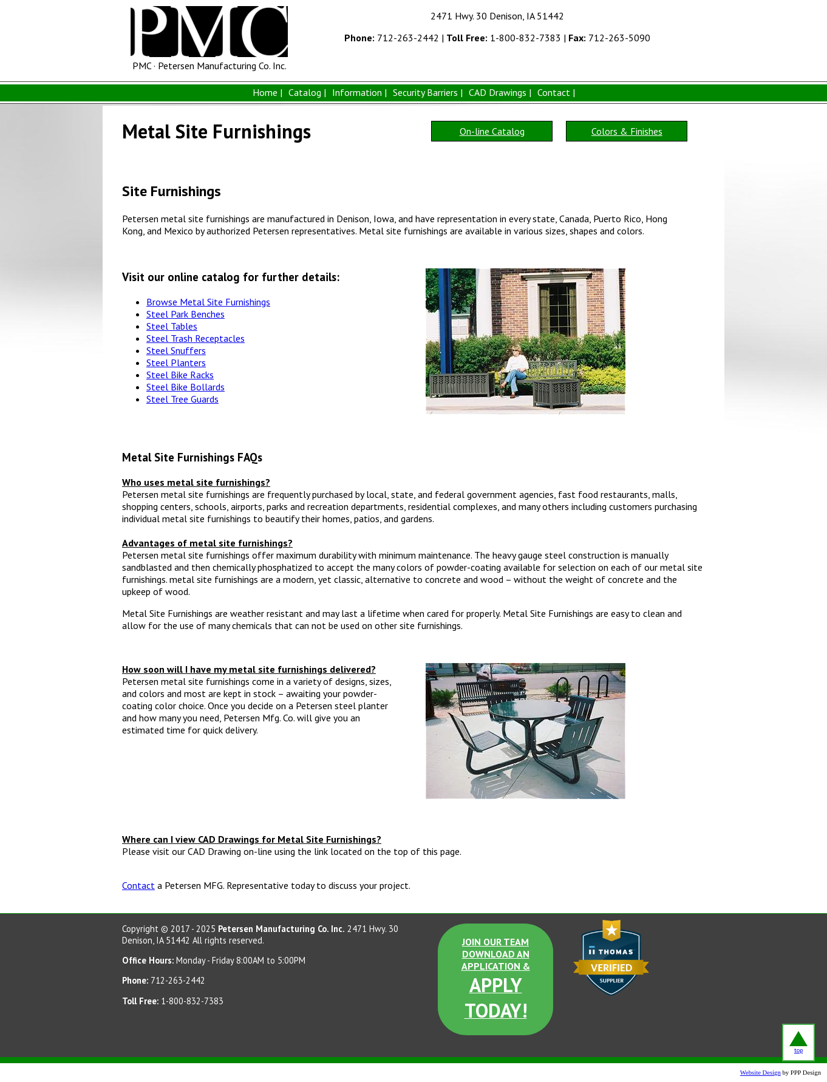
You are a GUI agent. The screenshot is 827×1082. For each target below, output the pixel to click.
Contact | (556, 92)
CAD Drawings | (500, 92)
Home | (267, 92)
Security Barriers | (428, 92)
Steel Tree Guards (182, 399)
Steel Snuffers (176, 350)
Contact (138, 885)
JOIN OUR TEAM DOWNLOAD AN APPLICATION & (495, 979)
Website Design (760, 1072)
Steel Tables (171, 326)
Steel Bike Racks (180, 375)
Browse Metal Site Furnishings (208, 302)
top (798, 1042)
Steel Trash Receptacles (195, 338)
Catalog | (307, 92)
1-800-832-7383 (503, 38)
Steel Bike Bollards (185, 387)
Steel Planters (176, 362)
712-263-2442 (391, 38)
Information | (359, 92)
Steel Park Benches (185, 314)
